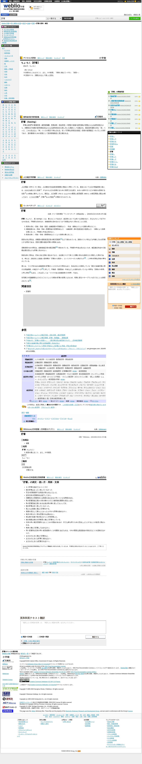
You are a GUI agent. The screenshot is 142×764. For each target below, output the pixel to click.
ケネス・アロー (61, 390)
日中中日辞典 (38, 1)
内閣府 (38, 239)
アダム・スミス (40, 382)
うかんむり (115, 255)
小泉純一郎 (41, 258)
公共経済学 (39, 365)
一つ (52, 530)
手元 (27, 492)
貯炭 (56, 572)
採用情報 (87, 725)
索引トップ (41, 58)
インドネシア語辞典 (113, 736)
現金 (36, 226)
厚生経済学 (69, 359)
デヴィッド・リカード (55, 382)
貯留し (112, 136)
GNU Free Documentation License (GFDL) (83, 672)
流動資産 (29, 229)
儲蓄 (27, 443)
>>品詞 (83, 574)
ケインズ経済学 (68, 377)
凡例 (63, 58)
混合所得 (62, 125)
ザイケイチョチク (76, 562)
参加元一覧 (137, 14)
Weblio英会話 (9, 169)
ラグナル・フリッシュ (68, 387)
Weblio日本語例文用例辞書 (34, 477)
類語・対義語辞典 (14, 1)
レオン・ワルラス (84, 382)
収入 (100, 125)
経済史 (55, 362)
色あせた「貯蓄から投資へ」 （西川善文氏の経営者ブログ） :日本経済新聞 (54, 340)
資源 (38, 190)
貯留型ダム (114, 144)
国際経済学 (66, 365)
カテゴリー (57, 205)
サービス (90, 190)
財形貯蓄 (55, 562)
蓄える (33, 452)
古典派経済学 (61, 374)
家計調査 (52, 248)
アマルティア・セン (66, 395)
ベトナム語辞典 (112, 740)
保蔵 (46, 572)
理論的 (96, 187)
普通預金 (49, 229)
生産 (23, 193)
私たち (28, 509)
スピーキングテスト (12, 178)
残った (48, 75)
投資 (52, 197)
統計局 (45, 248)
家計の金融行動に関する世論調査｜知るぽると (43, 343)
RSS (79, 751)
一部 (38, 187)
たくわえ (33, 72)
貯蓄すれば (44, 514)
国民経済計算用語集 (31, 117)
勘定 (91, 130)
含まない (34, 130)
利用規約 (21, 728)
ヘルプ (139, 1)
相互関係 (95, 193)
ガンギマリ (115, 245)
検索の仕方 (22, 723)
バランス (99, 130)
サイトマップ (23, 732)
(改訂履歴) (44, 668)
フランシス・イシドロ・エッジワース (54, 385)
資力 (74, 190)
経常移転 (80, 125)
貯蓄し (112, 128)
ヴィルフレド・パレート (77, 385)
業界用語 (7, 53)
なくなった (53, 492)
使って (56, 503)
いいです (63, 503)
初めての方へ (128, 14)
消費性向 (29, 498)
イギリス (51, 500)
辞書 (4, 1)
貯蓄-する (30, 470)
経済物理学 (57, 371)
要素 (35, 125)
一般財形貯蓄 (52, 563)
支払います (69, 500)
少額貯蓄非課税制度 (117, 101)
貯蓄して (38, 528)
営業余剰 (54, 125)
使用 (88, 130)
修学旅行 (57, 500)
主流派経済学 (39, 374)
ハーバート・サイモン (82, 395)
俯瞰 (113, 276)
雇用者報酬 (45, 125)
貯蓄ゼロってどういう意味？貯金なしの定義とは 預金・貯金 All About (51, 346)
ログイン (120, 1)
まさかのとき (30, 536)
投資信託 (80, 229)
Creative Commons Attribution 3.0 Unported (43, 685)
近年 (27, 495)
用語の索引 (49, 58)
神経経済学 (48, 371)
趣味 (5, 82)
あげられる (64, 530)
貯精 (111, 146)
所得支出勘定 (76, 130)
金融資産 (52, 226)
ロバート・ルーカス (93, 393)
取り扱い (102, 187)
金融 (28, 23)
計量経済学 (39, 362)
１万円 (48, 517)
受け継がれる (63, 133)
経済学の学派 (28, 377)
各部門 (30, 125)
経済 (24, 23)
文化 (5, 74)
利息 (41, 492)
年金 (69, 226)
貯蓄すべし (114, 162)
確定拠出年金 (96, 248)
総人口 (33, 190)
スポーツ (7, 85)
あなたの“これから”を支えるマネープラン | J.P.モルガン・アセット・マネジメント (57, 348)
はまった (35, 490)
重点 (101, 193)
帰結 (64, 187)
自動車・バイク (9, 61)
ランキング (57, 58)
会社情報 (87, 723)
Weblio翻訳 (110, 728)
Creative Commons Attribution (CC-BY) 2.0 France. (45, 681)
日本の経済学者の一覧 (58, 398)
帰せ (102, 522)
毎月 (27, 514)
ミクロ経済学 (39, 359)
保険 (74, 226)
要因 (73, 193)
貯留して (113, 139)
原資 (41, 133)
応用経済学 (29, 367)
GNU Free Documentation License (55, 666)
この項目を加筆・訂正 (70, 405)
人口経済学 (51, 368)
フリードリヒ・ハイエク (57, 393)
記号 (4, 160)
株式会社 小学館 (24, 658)
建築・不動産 (8, 69)
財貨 (27, 72)
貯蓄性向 (37, 495)
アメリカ (63, 418)
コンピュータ (8, 56)
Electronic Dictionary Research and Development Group (82, 711)
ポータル (95, 401)
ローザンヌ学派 (40, 377)
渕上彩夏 (115, 266)
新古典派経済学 (84, 374)
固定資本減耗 (90, 128)
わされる (57, 130)
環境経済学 (48, 365)
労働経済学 (42, 368)
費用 (61, 500)
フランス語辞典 (112, 734)
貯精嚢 (112, 149)
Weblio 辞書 (130, 1)
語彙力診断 (8, 175)
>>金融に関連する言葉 (98, 565)
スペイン (40, 418)
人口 (90, 187)
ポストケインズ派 (81, 377)
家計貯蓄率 (37, 522)
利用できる (69, 190)
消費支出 (28, 128)
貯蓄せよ (44, 536)
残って (42, 490)
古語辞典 (57, 1)
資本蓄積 (31, 133)
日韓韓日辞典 (48, 1)
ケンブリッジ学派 (98, 374)
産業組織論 (93, 365)
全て (3, 48)
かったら (46, 511)
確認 (113, 269)
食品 (5, 90)
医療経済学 (69, 368)
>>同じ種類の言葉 (85, 565)
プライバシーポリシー (25, 730)
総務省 (41, 248)
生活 (5, 77)
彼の (27, 490)
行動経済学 (39, 371)
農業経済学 (57, 365)
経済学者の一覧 (43, 398)
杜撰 (113, 259)
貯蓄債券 (34, 492)
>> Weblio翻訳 (135, 284)
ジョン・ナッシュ (41, 393)
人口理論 (25, 187)
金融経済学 (87, 368)
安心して (34, 511)
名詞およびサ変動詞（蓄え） (29, 572)
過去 (81, 187)
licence (130, 711)
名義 (33, 517)
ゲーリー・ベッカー (51, 395)
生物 (5, 87)
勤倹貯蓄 (113, 96)
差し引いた (66, 128)
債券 (86, 229)
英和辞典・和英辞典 (113, 725)
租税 (45, 242)
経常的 (97, 125)
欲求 (97, 522)
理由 (53, 522)
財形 (75, 72)
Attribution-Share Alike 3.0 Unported (38, 664)
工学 (5, 66)
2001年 (33, 258)
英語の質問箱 (9, 172)
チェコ (70, 418)
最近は (47, 193)
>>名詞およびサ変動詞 (93, 574)
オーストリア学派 (53, 377)
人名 (5, 93)
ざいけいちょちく (64, 562)
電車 (5, 58)
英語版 (74, 371)
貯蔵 (53, 572)
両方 (49, 130)
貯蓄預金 (32, 500)
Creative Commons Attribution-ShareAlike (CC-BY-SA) (49, 672)
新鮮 (113, 249)
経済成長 (80, 193)
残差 (71, 128)
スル (30, 70)
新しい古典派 (95, 377)
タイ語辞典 (110, 738)
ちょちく (30, 449)
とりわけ (32, 197)
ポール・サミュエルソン (86, 387)
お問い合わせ (67, 721)
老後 (33, 509)
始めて (36, 487)
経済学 (66, 219)
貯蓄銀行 (113, 119)
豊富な (76, 530)
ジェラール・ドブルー (76, 390)
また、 (44, 72)
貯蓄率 (58, 239)
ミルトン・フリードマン (75, 393)
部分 (51, 75)
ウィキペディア (29, 206)
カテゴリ (34, 401)
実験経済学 (48, 362)
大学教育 (40, 519)
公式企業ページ (89, 721)
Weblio (22, 673)
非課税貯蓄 (94, 562)
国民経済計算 (46, 239)
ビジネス (7, 50)
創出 (95, 190)
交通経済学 (84, 365)
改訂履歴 (81, 673)
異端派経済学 (50, 374)
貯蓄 (33, 23)
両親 (30, 519)
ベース (44, 130)
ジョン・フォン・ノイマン (94, 390)
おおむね (28, 190)
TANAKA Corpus (7, 679)
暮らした (40, 511)
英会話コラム (9, 167)
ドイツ (47, 418)
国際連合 (103, 177)
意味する (102, 190)
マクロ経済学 (50, 359)
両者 (44, 498)
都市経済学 (75, 365)
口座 (36, 500)
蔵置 (43, 572)
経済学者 (30, 390)
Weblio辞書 (123, 668)
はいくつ (46, 522)
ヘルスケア (8, 79)
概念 (113, 273)
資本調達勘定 (52, 133)
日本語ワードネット (26, 702)
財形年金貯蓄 (86, 562)
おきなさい (45, 528)
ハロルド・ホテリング (47, 390)
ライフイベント (45, 277)
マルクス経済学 (72, 374)
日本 (30, 495)
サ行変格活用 (26, 467)
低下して (44, 495)
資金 (83, 530)
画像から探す (45, 723)
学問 (5, 71)
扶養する (57, 190)
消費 (37, 197)
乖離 (113, 252)
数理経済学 (60, 359)
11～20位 (120, 242)
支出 (58, 128)
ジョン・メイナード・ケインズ (49, 387)
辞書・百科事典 (9, 98)
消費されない (39, 75)
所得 (27, 75)
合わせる (51, 498)
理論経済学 (29, 359)
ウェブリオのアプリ (47, 721)
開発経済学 (78, 368)
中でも (65, 522)
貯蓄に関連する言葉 (27, 562)
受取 (69, 125)
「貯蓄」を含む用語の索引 (31, 641)
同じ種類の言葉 (16, 23)
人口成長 (54, 193)
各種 (74, 125)
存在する (90, 530)
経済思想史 (83, 371)
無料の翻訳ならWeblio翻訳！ (38, 7)
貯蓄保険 (113, 114)
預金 (41, 226)
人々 (92, 522)
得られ (47, 492)
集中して (37, 193)
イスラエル (55, 418)
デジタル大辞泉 (29, 58)
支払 (44, 128)
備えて (63, 72)
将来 (58, 72)
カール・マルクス (70, 382)
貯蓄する (113, 164)
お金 (44, 503)
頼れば (45, 538)
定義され (80, 128)
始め (60, 511)
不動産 (59, 226)
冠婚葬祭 (32, 277)
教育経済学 (60, 368)
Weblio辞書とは (23, 721)
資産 (85, 226)
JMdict (33, 711)
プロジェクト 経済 (47, 407)
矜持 (113, 262)
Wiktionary (102, 429)
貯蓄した (54, 517)
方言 (5, 95)
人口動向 (46, 187)
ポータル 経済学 (34, 407)
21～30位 (128, 242)
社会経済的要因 (55, 187)
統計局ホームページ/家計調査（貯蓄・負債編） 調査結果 (47, 338)
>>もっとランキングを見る (131, 279)
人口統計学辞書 (29, 177)
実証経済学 (29, 362)
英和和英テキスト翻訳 (32, 617)
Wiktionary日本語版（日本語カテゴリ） (39, 429)
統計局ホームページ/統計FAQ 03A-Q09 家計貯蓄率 (46, 335)
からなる (91, 125)
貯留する (113, 141)
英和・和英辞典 (26, 1)
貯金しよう (83, 522)
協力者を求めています (98, 405)
